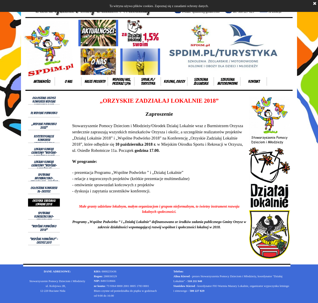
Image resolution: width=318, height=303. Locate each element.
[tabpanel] (159, 163)
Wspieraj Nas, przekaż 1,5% (121, 82)
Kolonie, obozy (174, 82)
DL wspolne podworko (44, 113)
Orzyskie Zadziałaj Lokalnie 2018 (43, 202)
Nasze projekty (95, 82)
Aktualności (42, 82)
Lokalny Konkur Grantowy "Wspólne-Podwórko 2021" (44, 152)
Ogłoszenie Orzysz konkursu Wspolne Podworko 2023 (44, 101)
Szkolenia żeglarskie (201, 82)
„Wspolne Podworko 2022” (44, 125)
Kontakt (254, 82)
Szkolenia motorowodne (227, 82)
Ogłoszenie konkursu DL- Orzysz (43, 189)
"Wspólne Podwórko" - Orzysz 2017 (44, 240)
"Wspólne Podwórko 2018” (43, 228)
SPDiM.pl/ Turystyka (148, 82)
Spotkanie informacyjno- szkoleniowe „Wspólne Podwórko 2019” (44, 180)
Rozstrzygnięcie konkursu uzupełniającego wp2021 (44, 142)
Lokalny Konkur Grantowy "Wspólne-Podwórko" (44, 165)
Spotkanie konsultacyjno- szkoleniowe (44, 216)
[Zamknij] (314, 3)
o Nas (68, 82)
